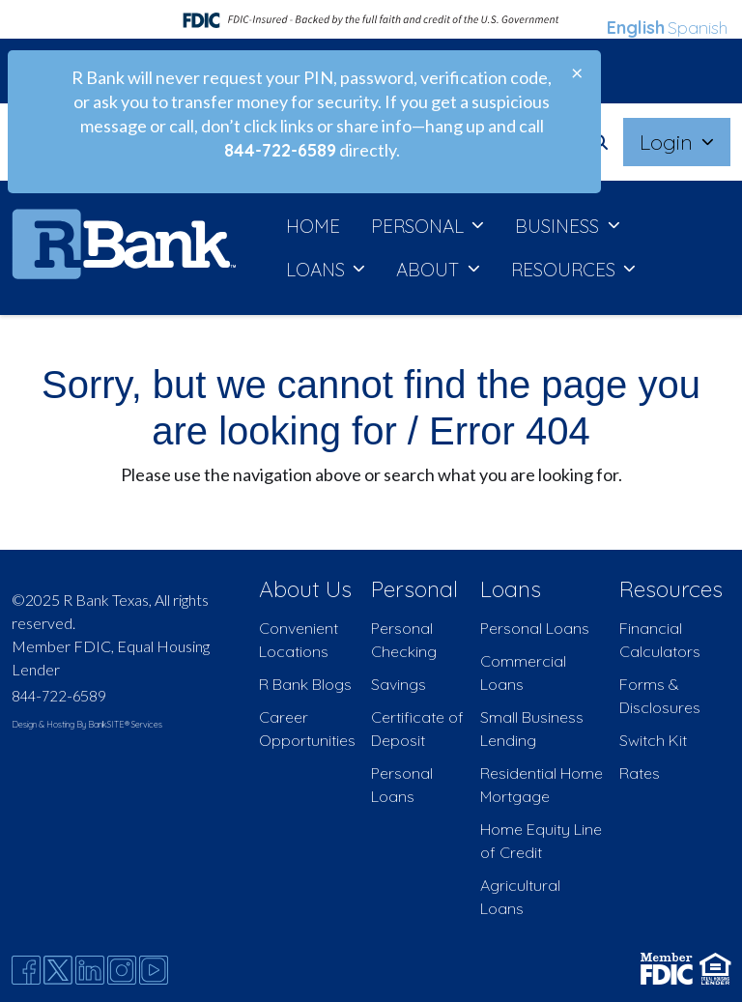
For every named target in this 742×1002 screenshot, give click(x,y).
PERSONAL (420, 226)
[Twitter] (57, 970)
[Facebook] (26, 970)
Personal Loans (534, 628)
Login (669, 142)
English (636, 27)
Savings (398, 684)
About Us (305, 589)
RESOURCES (565, 269)
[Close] (577, 72)
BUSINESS (559, 226)
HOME (313, 226)
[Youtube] (153, 970)
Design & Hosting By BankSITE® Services (87, 724)
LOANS (318, 269)
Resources (671, 589)
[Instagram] (121, 970)
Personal (414, 589)
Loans (510, 589)
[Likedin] (89, 970)
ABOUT (430, 269)
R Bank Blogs (305, 684)
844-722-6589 (59, 695)
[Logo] (124, 248)
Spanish (698, 27)
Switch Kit (653, 740)
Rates (639, 773)
